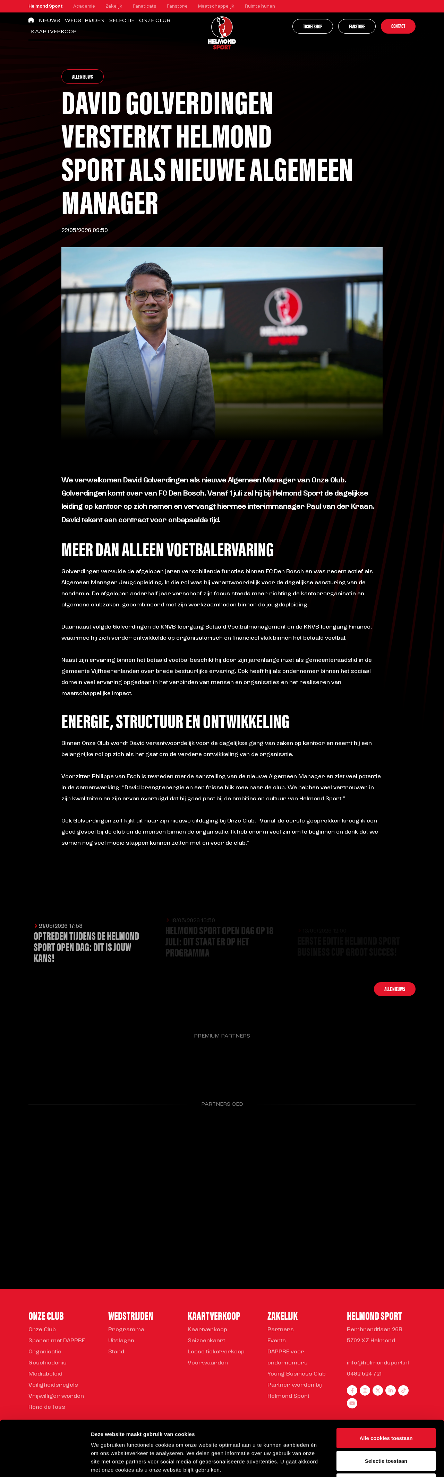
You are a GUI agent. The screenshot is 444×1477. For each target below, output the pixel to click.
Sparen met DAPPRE (56, 1341)
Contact (398, 26)
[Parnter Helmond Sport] (56, 1065)
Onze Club (154, 21)
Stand (116, 1352)
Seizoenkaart (206, 1341)
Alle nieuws (82, 76)
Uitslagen (121, 1341)
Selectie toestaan (386, 1409)
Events (276, 1341)
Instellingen (373, 1463)
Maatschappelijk (216, 6)
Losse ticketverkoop (216, 1352)
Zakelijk (113, 6)
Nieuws (49, 21)
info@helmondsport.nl (378, 1363)
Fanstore (177, 6)
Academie (84, 6)
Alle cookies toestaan (385, 1386)
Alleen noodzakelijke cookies (386, 1431)
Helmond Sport (45, 6)
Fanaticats (144, 6)
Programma (126, 1330)
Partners (280, 1330)
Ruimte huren (260, 6)
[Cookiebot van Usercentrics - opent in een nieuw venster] (45, 1463)
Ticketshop (312, 26)
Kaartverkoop (54, 32)
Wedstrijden (84, 21)
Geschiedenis (47, 1363)
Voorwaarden (208, 1363)
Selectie (121, 21)
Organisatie (44, 1352)
